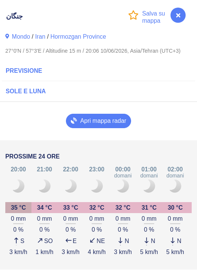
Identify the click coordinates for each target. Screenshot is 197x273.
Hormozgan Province (78, 36)
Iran (40, 36)
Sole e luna (26, 91)
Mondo (21, 36)
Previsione (24, 70)
